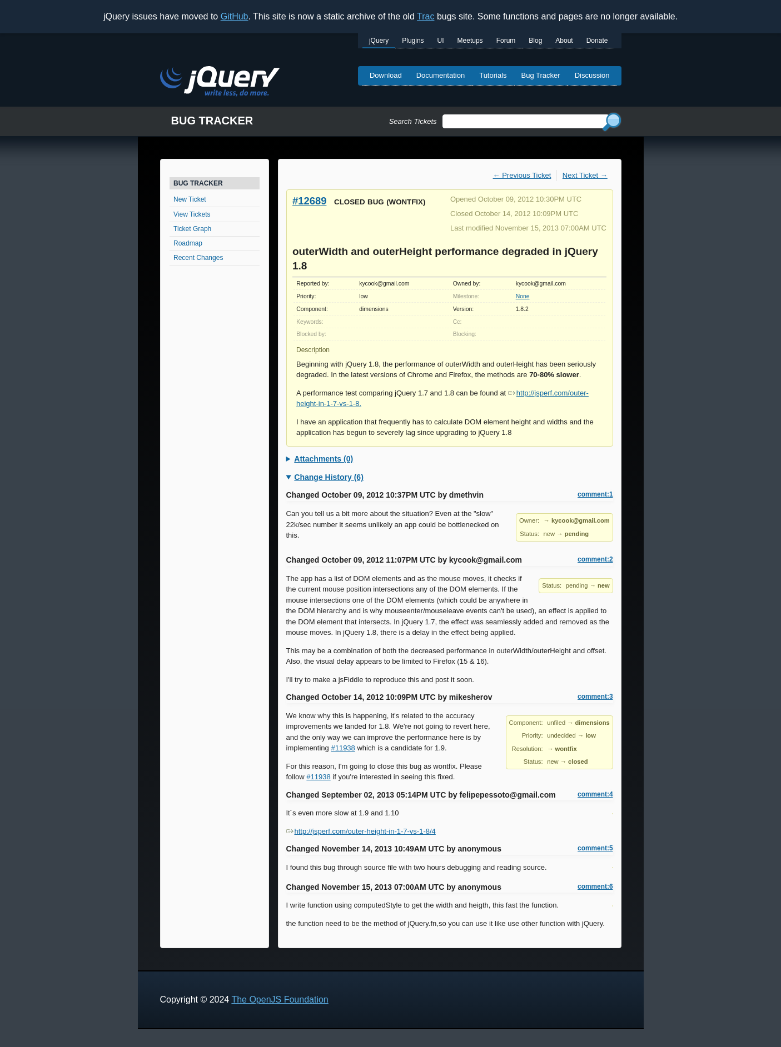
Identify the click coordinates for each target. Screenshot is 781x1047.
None (523, 296)
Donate (597, 40)
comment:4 (595, 794)
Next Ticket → (585, 175)
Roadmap (187, 243)
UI (440, 40)
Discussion (592, 75)
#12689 (309, 201)
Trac (425, 16)
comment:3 (595, 696)
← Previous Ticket (522, 175)
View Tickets (191, 214)
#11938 (343, 748)
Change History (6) (328, 477)
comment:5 (595, 848)
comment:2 (595, 559)
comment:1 (595, 494)
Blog (535, 40)
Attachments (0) (323, 458)
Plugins (413, 40)
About (564, 40)
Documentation (440, 75)
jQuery (379, 40)
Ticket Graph (192, 229)
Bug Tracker (540, 75)
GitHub (234, 16)
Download (386, 75)
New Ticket (189, 199)
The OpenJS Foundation (279, 999)
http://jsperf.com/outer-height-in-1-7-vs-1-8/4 (361, 831)
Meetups (470, 40)
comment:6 (595, 886)
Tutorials (492, 75)
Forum (506, 40)
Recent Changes (198, 258)
